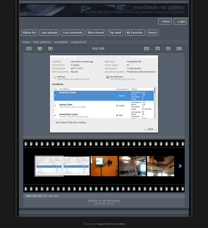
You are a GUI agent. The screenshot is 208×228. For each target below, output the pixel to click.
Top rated (115, 32)
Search (152, 32)
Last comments (73, 32)
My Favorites (134, 32)
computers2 (78, 42)
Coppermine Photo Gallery (110, 224)
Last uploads (49, 32)
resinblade (61, 42)
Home (166, 21)
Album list (29, 32)
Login (181, 21)
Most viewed (96, 32)
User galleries (42, 42)
